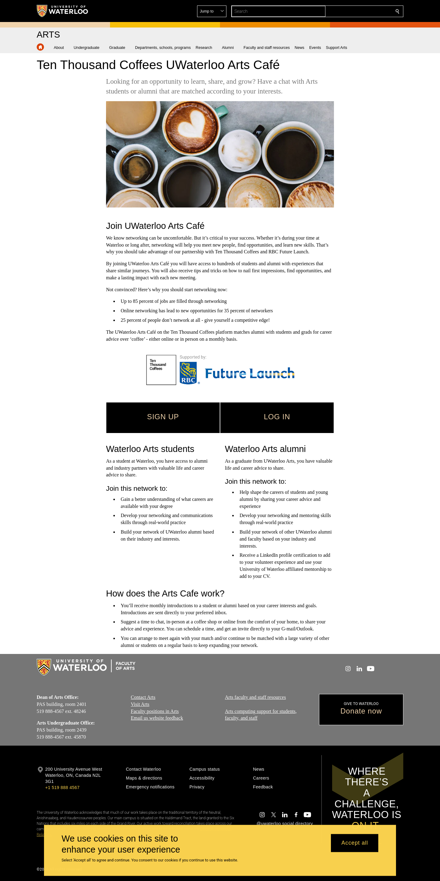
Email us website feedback (157, 718)
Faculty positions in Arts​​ (155, 711)
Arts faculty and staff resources (255, 697)
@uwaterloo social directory (285, 823)
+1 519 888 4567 (62, 787)
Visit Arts (140, 704)
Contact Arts (143, 697)
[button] (353, 11)
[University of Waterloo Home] (63, 11)
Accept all (354, 843)
